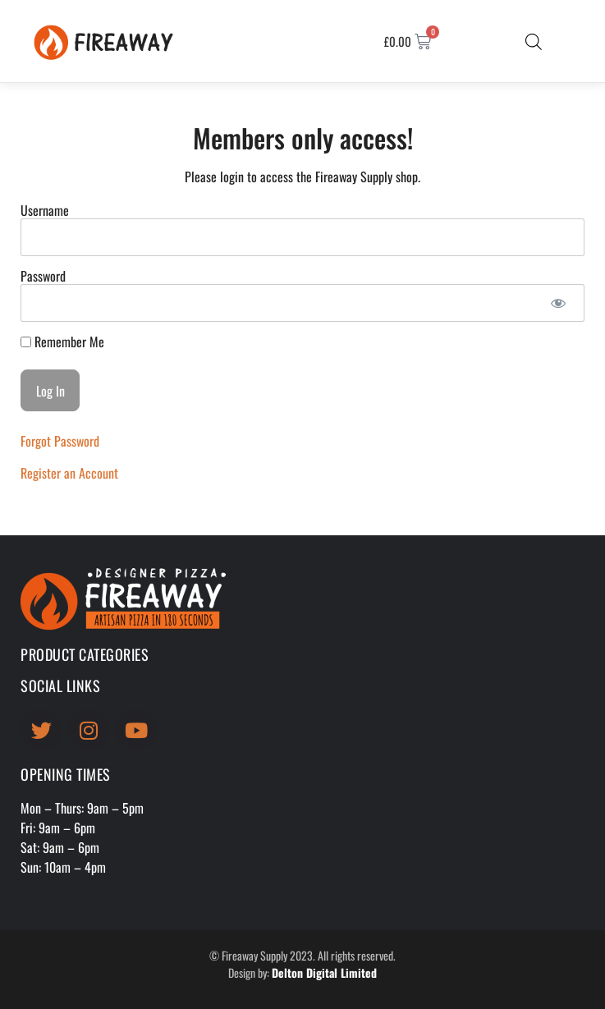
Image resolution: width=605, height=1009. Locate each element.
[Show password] (557, 303)
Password (43, 276)
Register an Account (69, 473)
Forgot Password (60, 441)
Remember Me (62, 341)
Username (45, 210)
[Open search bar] (533, 41)
